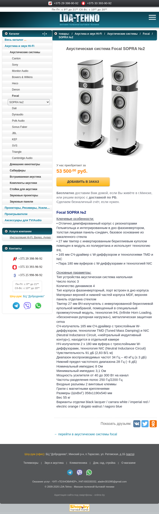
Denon (16, 89)
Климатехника (78, 464)
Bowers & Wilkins (22, 77)
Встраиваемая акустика (25, 176)
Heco (15, 83)
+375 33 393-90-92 (99, 3)
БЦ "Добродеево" (34, 296)
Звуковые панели (21, 201)
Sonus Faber (19, 126)
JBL (14, 133)
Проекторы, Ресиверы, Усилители (28, 207)
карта (130, 456)
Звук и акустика (54, 464)
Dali (14, 108)
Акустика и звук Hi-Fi (19, 46)
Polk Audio (18, 120)
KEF (14, 139)
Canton (16, 58)
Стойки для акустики (23, 189)
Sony (15, 64)
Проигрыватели (16, 214)
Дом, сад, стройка (104, 464)
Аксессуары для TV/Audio (23, 220)
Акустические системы (25, 52)
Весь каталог (14, 39)
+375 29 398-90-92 (66, 3)
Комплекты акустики (23, 183)
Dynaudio (17, 114)
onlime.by (99, 497)
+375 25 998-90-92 (30, 275)
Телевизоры (31, 464)
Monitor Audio (20, 70)
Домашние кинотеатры (25, 164)
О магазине (128, 464)
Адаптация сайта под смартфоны (73, 497)
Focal (15, 95)
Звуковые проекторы (24, 195)
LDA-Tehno (66, 488)
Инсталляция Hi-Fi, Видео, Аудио (30, 237)
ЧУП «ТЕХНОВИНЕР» (64, 483)
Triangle (17, 151)
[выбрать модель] (29, 102)
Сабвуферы (18, 170)
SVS (14, 145)
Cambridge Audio (22, 158)
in (6, 492)
